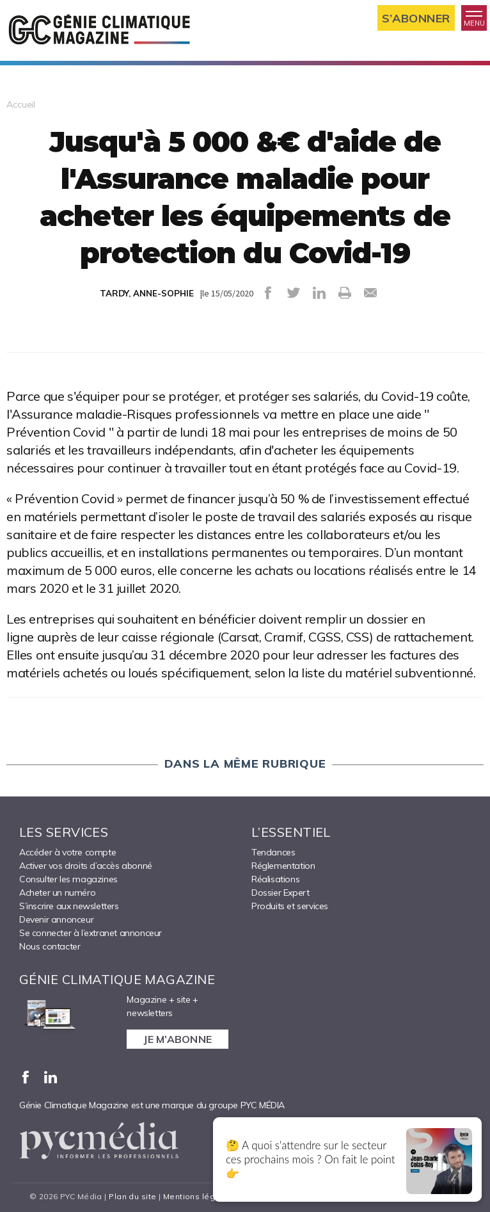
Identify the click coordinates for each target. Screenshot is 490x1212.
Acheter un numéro (57, 892)
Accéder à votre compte (67, 852)
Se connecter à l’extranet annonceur (90, 933)
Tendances (273, 852)
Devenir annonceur (56, 919)
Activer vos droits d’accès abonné (85, 865)
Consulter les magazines (68, 879)
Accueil (20, 104)
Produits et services (289, 906)
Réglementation (283, 865)
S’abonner (416, 18)
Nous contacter (49, 946)
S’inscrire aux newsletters (69, 906)
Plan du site (132, 1196)
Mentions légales (198, 1196)
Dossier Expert (280, 892)
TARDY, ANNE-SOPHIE (147, 293)
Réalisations (275, 879)
